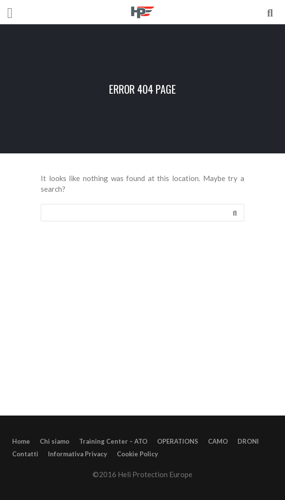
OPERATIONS (177, 441)
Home (21, 441)
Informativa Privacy (77, 454)
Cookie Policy (137, 454)
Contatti (25, 454)
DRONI (248, 441)
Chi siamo (54, 441)
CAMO (218, 441)
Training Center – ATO (113, 441)
